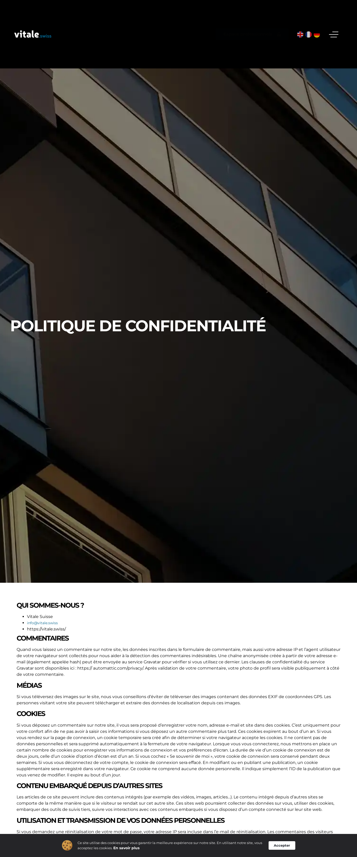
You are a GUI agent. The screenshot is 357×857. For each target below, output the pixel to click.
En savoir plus (126, 849)
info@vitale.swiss (42, 623)
